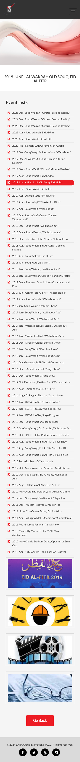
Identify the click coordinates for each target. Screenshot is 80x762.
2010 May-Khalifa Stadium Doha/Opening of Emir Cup (41, 543)
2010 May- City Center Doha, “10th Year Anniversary (35, 533)
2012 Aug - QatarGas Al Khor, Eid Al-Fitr (36, 484)
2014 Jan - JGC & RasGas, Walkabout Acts (36, 408)
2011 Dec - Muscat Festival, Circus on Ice (36, 504)
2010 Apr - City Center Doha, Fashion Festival (39, 551)
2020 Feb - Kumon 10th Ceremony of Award (38, 145)
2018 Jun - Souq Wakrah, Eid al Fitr (32, 255)
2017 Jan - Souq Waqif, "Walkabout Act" (35, 319)
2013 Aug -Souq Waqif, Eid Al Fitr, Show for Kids (40, 448)
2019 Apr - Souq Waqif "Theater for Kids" (36, 202)
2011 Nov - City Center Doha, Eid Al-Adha (37, 511)
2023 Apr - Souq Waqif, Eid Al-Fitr (32, 139)
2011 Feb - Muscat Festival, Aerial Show (35, 524)
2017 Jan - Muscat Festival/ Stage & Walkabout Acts (39, 327)
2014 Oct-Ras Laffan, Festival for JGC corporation (41, 382)
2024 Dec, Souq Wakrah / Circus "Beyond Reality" (41, 119)
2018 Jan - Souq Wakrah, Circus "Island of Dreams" (42, 275)
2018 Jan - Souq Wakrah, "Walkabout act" (36, 269)
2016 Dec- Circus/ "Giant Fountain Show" (36, 342)
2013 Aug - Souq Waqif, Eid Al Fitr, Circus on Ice (40, 454)
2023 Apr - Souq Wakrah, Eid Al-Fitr (33, 132)
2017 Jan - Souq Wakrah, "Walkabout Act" (36, 312)
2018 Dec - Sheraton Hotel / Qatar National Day (40, 238)
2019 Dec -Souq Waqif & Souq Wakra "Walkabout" (41, 152)
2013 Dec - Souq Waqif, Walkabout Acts (35, 421)
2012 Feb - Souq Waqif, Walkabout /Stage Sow (38, 498)
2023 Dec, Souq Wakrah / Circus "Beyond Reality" (41, 125)
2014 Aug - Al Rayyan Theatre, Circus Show (37, 395)
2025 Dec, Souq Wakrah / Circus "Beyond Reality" (41, 112)
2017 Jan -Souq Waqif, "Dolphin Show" (34, 305)
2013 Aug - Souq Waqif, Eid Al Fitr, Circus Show (39, 441)
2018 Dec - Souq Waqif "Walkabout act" (35, 225)
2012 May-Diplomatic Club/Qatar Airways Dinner (41, 491)
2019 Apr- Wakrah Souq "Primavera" (33, 195)
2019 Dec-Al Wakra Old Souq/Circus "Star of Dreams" (38, 160)
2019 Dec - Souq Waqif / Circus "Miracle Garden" (41, 169)
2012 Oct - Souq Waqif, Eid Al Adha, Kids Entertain (41, 467)
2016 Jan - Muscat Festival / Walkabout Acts (38, 336)
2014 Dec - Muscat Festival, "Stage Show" (36, 369)
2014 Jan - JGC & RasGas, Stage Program (35, 415)
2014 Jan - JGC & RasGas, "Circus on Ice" (36, 402)
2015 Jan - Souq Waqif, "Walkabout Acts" (36, 355)
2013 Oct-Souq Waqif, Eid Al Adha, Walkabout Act (41, 428)
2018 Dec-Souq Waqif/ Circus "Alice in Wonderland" (34, 217)
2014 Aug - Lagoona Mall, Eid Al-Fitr (33, 388)
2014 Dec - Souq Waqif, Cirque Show (33, 375)
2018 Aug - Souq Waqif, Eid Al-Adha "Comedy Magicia (38, 247)
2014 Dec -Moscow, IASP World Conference (38, 362)
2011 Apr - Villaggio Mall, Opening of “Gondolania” (42, 517)
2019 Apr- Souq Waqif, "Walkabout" (33, 208)
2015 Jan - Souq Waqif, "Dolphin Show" (35, 349)
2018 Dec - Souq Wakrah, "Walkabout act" (36, 232)
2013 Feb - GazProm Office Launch (32, 461)
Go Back (40, 720)
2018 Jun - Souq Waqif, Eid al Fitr (31, 262)
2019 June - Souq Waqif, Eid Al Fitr (32, 189)
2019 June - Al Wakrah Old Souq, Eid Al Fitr (37, 182)
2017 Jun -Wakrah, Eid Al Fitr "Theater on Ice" (39, 292)
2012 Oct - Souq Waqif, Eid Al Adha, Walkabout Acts (39, 476)
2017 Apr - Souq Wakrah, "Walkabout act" (36, 299)
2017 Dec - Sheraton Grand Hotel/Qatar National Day (41, 284)
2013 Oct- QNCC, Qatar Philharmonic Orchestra (40, 435)
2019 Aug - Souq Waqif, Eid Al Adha (33, 175)
